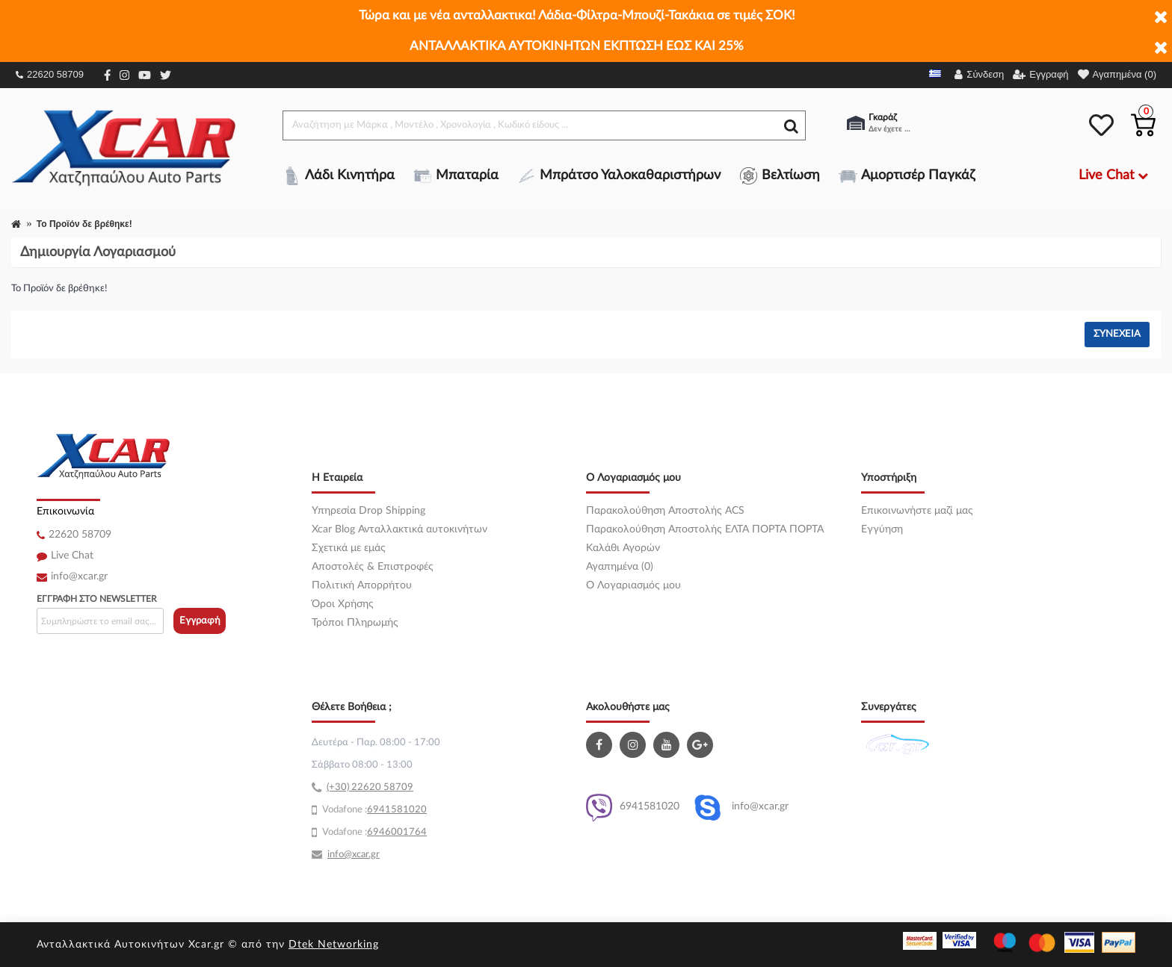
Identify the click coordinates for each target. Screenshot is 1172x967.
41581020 (403, 810)
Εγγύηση (882, 529)
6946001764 (397, 832)
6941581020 (632, 807)
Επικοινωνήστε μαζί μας (917, 511)
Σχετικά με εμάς (349, 548)
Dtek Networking (334, 944)
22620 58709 (50, 74)
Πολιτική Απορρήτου (362, 585)
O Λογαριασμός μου (633, 585)
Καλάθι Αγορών (623, 548)
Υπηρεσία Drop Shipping (368, 511)
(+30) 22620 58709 (370, 787)
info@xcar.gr (79, 576)
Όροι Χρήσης (343, 604)
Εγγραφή (199, 621)
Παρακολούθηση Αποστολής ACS (665, 511)
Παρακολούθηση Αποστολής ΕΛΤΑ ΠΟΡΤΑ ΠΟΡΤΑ (705, 529)
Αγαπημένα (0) (619, 567)
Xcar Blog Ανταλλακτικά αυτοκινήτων (399, 529)
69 (373, 810)
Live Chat (72, 555)
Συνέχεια (1117, 334)
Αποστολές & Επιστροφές (373, 567)
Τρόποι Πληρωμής (355, 623)
